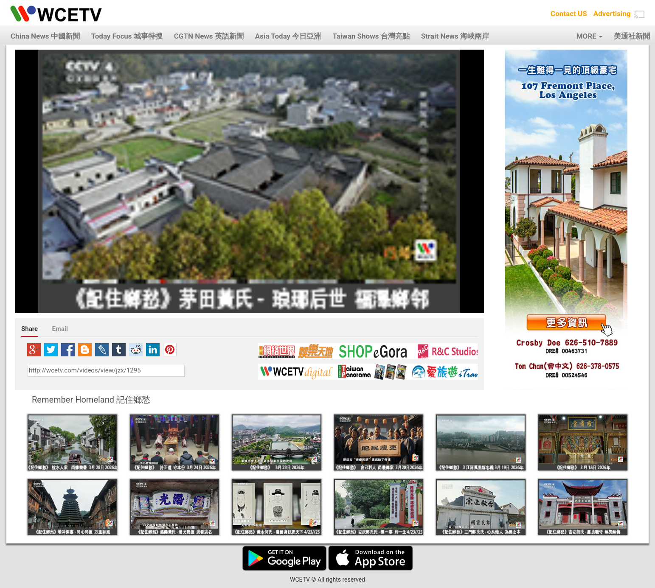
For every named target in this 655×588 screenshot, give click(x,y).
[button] (639, 14)
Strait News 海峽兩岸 (455, 36)
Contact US (569, 13)
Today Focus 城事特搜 (127, 36)
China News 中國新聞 (45, 36)
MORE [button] (589, 36)
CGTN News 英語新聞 (209, 36)
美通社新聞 (632, 36)
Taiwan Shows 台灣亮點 (370, 36)
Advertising (612, 13)
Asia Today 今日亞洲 (288, 36)
